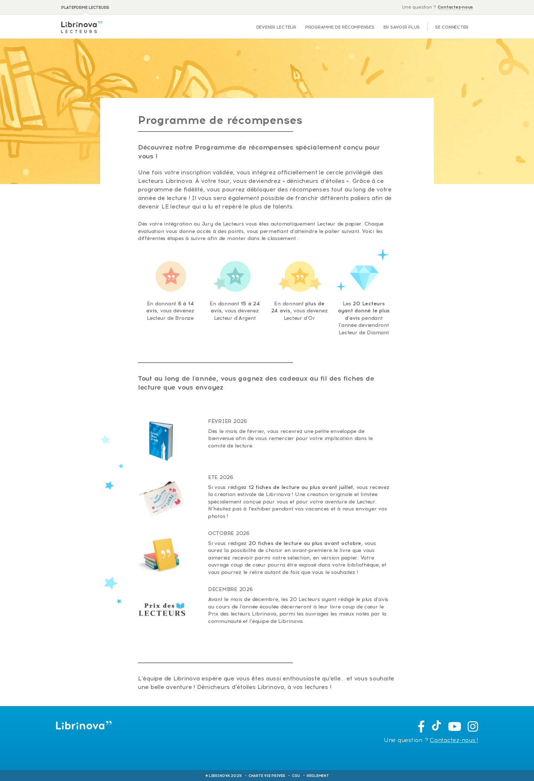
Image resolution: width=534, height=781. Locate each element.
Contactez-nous (455, 7)
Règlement (318, 775)
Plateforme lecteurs (85, 7)
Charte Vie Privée (266, 775)
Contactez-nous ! (454, 740)
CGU (296, 775)
